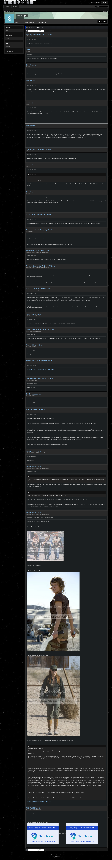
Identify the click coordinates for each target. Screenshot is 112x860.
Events (7, 49)
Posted (31, 39)
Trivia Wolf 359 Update (33, 808)
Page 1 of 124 (48, 30)
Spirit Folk (29, 165)
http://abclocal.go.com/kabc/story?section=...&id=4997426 (40, 369)
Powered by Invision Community (56, 857)
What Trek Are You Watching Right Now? (39, 149)
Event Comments (9, 51)
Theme (53, 854)
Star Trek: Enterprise (31, 346)
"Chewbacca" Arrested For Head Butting (39, 360)
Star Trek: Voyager (31, 216)
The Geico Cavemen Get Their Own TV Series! (40, 266)
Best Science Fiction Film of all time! (38, 251)
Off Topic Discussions (32, 35)
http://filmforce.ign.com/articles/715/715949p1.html (39, 801)
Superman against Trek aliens (35, 409)
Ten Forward (30, 150)
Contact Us (58, 854)
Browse (7, 6)
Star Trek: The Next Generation (34, 315)
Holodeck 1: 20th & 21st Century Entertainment (38, 252)
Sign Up (104, 2)
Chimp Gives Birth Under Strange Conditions (40, 378)
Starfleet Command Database (34, 331)
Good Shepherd (31, 65)
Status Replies (9, 35)
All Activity (8, 27)
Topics (7, 41)
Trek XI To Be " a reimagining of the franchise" (40, 329)
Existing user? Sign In (95, 2)
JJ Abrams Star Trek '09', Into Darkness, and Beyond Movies (41, 290)
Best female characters (33, 394)
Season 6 (29, 51)
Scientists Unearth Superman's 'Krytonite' (39, 34)
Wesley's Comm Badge (33, 314)
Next (40, 30)
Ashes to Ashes (31, 125)
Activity (15, 6)
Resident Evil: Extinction (34, 451)
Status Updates (9, 33)
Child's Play (29, 49)
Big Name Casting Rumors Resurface (38, 288)
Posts (7, 43)
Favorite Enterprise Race (34, 345)
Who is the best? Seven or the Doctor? (38, 214)
